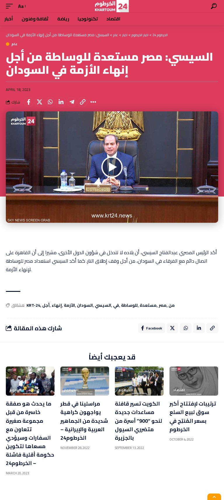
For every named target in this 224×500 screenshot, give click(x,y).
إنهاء (57, 305)
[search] (213, 6)
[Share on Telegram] (72, 102)
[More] (93, 102)
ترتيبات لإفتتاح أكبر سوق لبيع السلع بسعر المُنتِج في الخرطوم (188, 421)
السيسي (103, 305)
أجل (46, 305)
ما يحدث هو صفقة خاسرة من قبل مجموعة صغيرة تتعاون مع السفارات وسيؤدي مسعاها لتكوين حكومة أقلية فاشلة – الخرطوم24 (29, 438)
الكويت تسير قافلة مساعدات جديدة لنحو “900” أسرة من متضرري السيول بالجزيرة (137, 421)
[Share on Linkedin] (61, 102)
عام (14, 44)
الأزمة (69, 305)
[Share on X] (39, 102)
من (172, 305)
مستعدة (148, 305)
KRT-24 (33, 305)
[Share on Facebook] (29, 102)
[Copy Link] (83, 102)
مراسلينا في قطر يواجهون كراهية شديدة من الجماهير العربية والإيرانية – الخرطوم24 (82, 425)
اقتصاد (179, 391)
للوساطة (129, 305)
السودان (85, 305)
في (116, 305)
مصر (163, 305)
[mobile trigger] (11, 6)
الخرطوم (16, 391)
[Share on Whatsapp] (50, 102)
